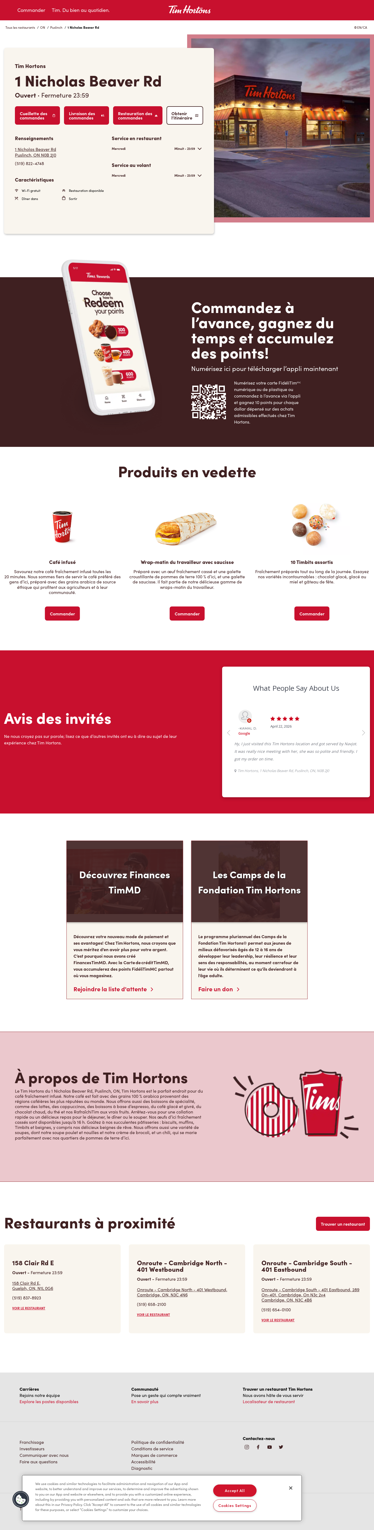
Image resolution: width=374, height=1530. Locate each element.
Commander (31, 10)
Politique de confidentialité (157, 1442)
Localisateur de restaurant (269, 1401)
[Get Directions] (60, 152)
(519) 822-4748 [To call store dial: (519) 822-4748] (29, 163)
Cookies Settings (234, 1505)
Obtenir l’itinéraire (185, 115)
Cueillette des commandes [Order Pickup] (37, 115)
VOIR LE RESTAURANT (28, 1308)
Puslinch (56, 27)
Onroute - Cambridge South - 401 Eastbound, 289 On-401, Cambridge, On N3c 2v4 (311, 1295)
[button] (21, 1499)
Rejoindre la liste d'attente (113, 989)
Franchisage (32, 1442)
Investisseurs (32, 1448)
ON (42, 27)
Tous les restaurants (20, 27)
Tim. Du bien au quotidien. (81, 10)
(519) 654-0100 (276, 1309)
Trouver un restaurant (343, 1224)
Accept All (235, 1490)
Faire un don (218, 989)
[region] (162, 1498)
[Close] (291, 1488)
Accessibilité (143, 1461)
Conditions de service (152, 1448)
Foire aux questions (38, 1461)
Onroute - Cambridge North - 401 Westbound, (182, 1292)
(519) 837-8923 (26, 1297)
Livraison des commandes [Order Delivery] (86, 115)
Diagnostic (141, 1468)
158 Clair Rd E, (32, 1285)
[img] (281, 1447)
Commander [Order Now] (62, 613)
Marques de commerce (154, 1455)
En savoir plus (144, 1401)
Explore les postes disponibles (49, 1401)
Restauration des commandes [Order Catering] (137, 115)
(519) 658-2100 (151, 1304)
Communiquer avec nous (44, 1455)
